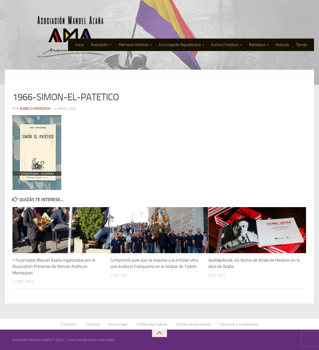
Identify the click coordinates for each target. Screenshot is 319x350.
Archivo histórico (225, 44)
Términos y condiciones (239, 324)
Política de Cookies (152, 324)
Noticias (282, 44)
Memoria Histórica (134, 44)
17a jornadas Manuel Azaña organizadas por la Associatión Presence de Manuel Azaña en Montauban (53, 266)
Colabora (92, 324)
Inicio (79, 44)
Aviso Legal (118, 324)
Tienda (301, 44)
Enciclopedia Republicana (180, 44)
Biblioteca (257, 44)
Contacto (68, 324)
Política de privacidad (193, 324)
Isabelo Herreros (35, 109)
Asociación (99, 44)
